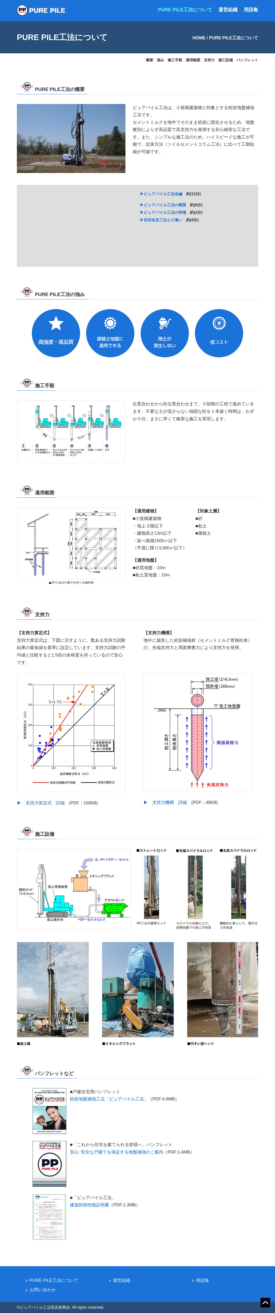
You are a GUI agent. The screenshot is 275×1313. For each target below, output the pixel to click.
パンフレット (247, 60)
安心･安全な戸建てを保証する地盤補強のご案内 (116, 1152)
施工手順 (175, 60)
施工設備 (225, 60)
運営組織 (228, 9)
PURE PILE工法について (185, 9)
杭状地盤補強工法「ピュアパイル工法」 (109, 1099)
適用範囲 (193, 60)
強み (160, 60)
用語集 (251, 9)
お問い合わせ (43, 1289)
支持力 (209, 60)
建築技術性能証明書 (89, 1204)
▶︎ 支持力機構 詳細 (167, 802)
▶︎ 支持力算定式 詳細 (43, 803)
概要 (149, 60)
